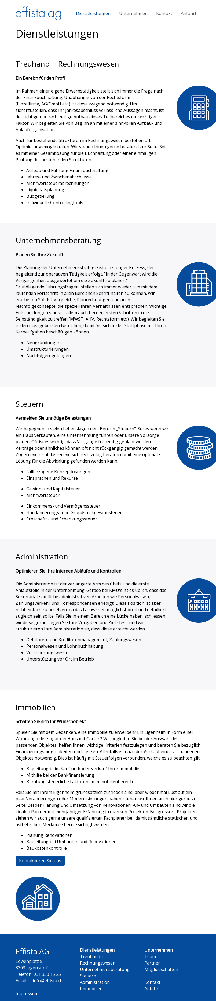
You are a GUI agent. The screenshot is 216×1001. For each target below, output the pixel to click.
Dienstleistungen (93, 13)
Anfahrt (188, 13)
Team (150, 956)
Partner (152, 963)
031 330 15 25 (47, 974)
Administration (95, 982)
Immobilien (91, 989)
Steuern (88, 976)
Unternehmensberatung (105, 969)
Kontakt (164, 13)
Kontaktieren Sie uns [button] (40, 861)
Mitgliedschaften (161, 969)
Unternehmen (133, 13)
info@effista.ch (48, 981)
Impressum (27, 993)
